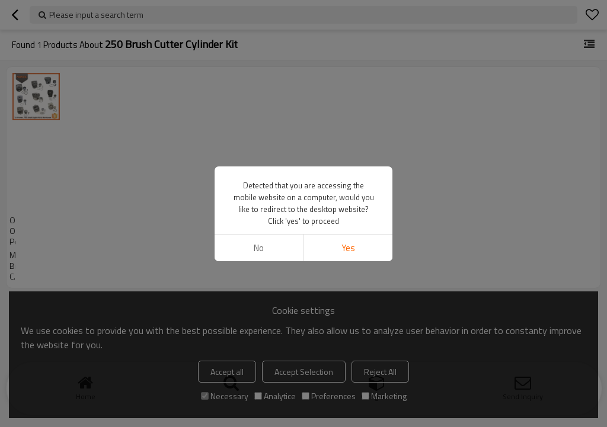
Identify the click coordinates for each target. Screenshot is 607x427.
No (259, 248)
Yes (348, 248)
